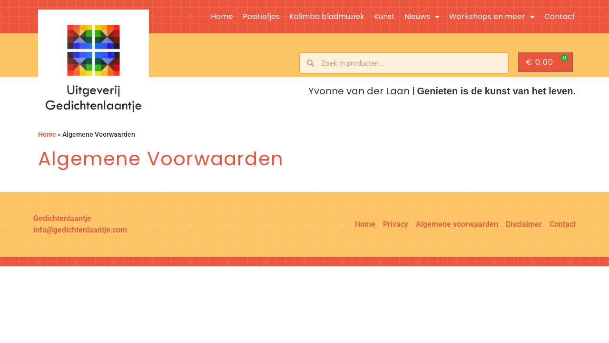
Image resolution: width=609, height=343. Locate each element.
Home (222, 16)
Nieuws (422, 16)
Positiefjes (261, 16)
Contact (560, 16)
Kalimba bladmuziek (326, 16)
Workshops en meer (492, 16)
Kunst (384, 16)
